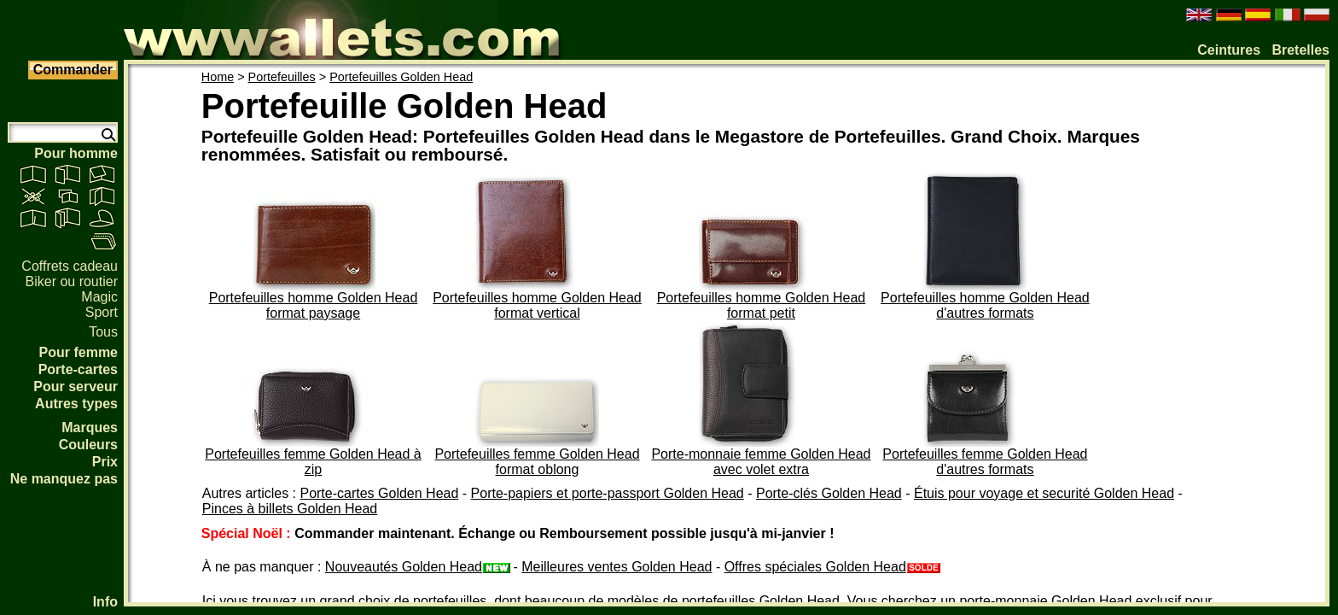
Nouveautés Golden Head (417, 566)
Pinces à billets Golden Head (289, 508)
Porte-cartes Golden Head (379, 493)
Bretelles (1300, 50)
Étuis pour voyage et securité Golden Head (1044, 493)
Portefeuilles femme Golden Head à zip (313, 462)
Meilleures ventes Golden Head (616, 566)
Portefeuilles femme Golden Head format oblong (536, 462)
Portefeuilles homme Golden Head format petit (761, 305)
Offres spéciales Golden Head (832, 566)
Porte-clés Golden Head (829, 493)
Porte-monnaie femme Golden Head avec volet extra (760, 462)
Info (105, 601)
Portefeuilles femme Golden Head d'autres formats (984, 462)
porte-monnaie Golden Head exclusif (1070, 601)
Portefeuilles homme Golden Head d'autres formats (985, 305)
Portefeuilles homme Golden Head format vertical (537, 305)
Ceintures (1228, 50)
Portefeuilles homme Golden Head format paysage (313, 305)
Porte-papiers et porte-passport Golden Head (607, 493)
